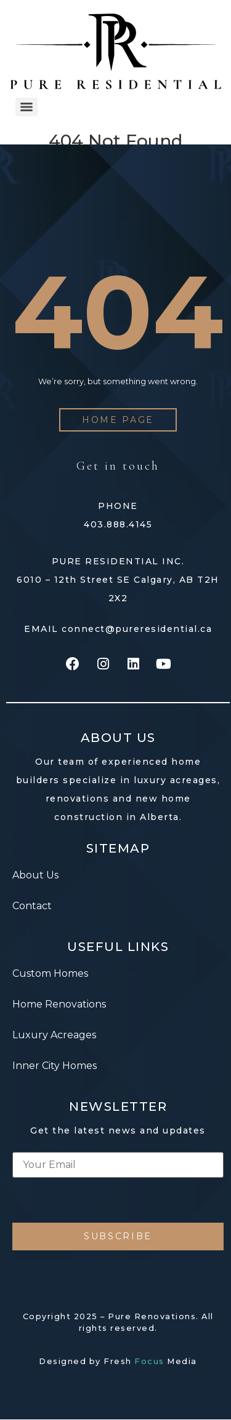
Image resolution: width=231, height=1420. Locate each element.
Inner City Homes (54, 1065)
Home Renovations (59, 1004)
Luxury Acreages (54, 1035)
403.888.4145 (118, 524)
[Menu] (26, 107)
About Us (35, 875)
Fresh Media (150, 1361)
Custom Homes (50, 973)
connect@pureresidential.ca (137, 628)
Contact (32, 906)
